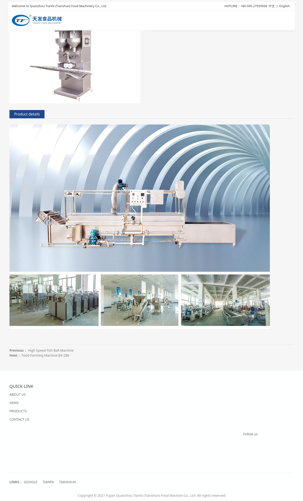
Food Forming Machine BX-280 (45, 355)
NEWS (14, 402)
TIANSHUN (67, 482)
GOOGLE (30, 482)
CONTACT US (19, 419)
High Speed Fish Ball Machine (50, 350)
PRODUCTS (18, 411)
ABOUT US (17, 394)
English (284, 6)
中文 (272, 6)
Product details (27, 114)
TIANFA (48, 482)
